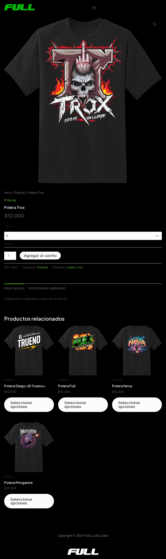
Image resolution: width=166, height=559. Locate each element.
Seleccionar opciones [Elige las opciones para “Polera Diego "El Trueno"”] (22, 405)
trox (80, 267)
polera (71, 267)
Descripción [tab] (14, 288)
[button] (93, 7)
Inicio (8, 193)
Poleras (19, 193)
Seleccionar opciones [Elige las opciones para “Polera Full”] (76, 405)
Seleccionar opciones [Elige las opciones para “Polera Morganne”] (22, 502)
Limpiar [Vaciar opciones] (8, 243)
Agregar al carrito (40, 255)
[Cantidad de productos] (10, 256)
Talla (7, 226)
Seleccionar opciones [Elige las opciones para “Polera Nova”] (130, 405)
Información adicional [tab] (47, 288)
